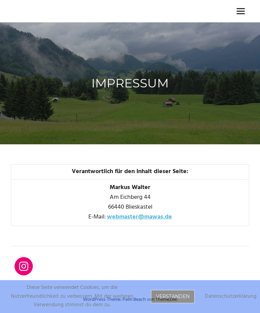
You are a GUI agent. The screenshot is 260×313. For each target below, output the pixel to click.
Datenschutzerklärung (231, 296)
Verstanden (173, 296)
